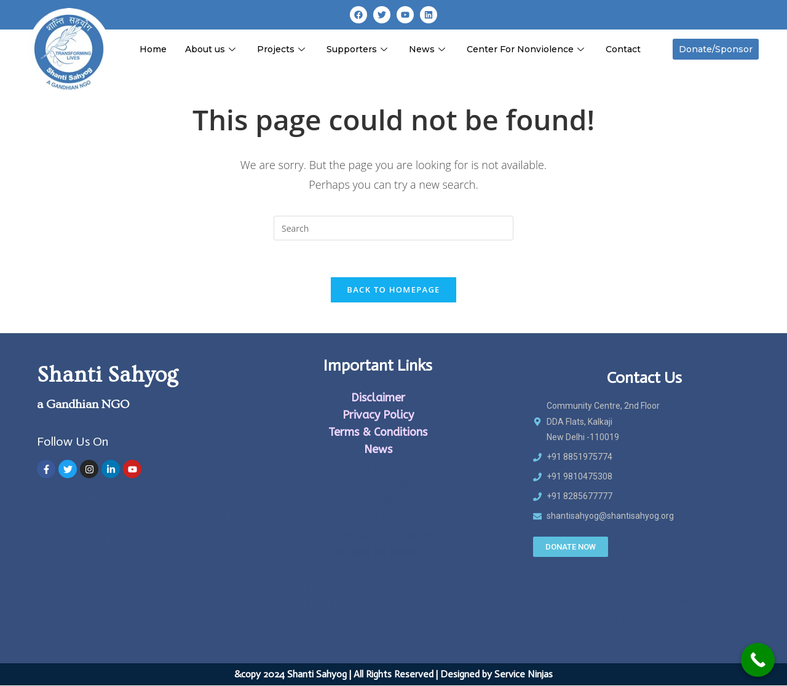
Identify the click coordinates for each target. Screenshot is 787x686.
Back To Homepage (393, 289)
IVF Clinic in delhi (377, 484)
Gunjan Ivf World (377, 552)
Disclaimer (378, 397)
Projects (282, 49)
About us (212, 49)
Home (153, 49)
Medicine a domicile (644, 598)
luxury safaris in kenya (378, 535)
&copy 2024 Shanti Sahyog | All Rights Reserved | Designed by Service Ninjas (393, 674)
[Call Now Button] (758, 660)
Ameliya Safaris (378, 501)
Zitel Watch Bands (644, 575)
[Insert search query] (393, 228)
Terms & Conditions (377, 432)
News (428, 49)
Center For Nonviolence (527, 49)
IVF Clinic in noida (378, 518)
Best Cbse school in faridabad (644, 621)
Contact (623, 49)
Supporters (358, 49)
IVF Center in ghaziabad (378, 466)
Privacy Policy (378, 415)
